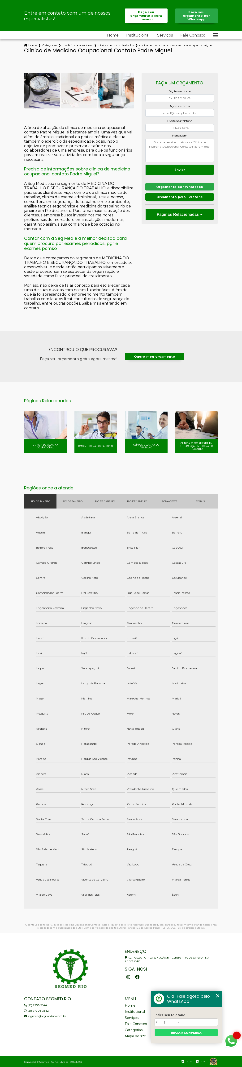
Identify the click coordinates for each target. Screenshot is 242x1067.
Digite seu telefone (179, 121)
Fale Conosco (192, 35)
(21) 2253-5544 (35, 1005)
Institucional (138, 35)
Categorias (49, 45)
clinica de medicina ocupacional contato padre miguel (175, 45)
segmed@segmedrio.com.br (45, 1016)
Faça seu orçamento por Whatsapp (196, 15)
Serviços (165, 35)
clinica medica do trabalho (116, 45)
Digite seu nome (180, 91)
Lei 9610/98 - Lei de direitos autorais (183, 927)
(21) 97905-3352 (36, 1010)
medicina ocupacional (77, 45)
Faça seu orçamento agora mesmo (146, 15)
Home (113, 35)
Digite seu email (179, 106)
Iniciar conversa (186, 1032)
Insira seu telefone (170, 1015)
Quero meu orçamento (154, 356)
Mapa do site (135, 1036)
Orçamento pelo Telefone (179, 197)
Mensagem (179, 135)
